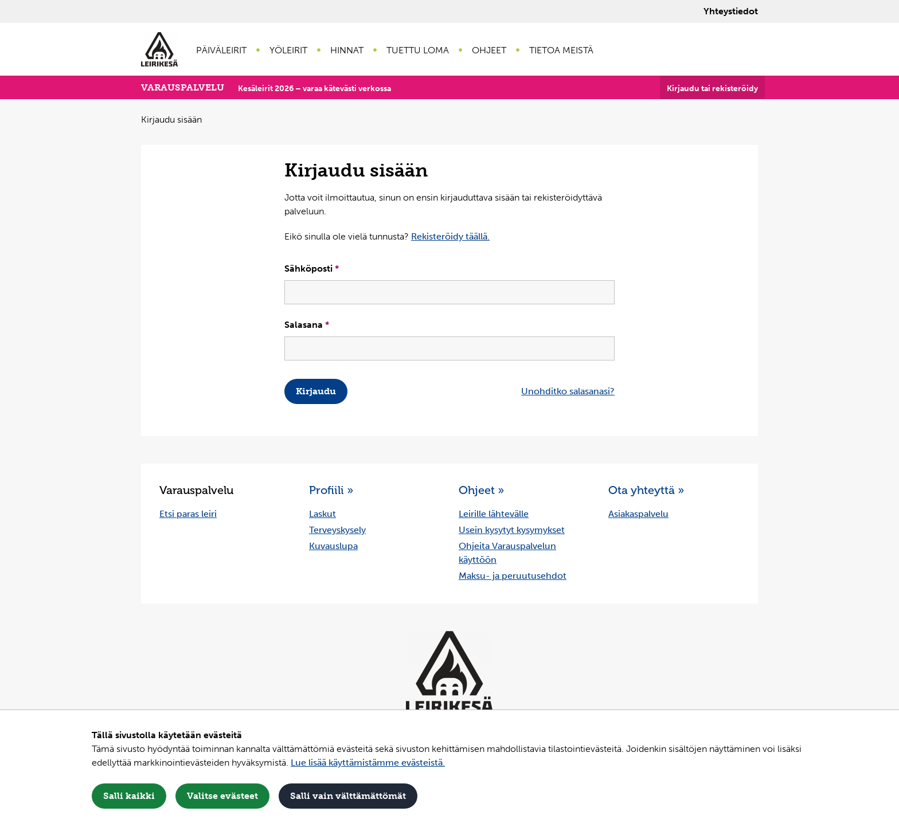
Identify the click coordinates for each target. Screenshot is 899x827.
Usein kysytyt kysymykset (512, 529)
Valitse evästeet (222, 795)
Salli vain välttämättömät (348, 795)
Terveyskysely (337, 529)
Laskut (322, 513)
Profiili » (331, 490)
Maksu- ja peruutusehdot (512, 575)
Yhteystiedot (730, 11)
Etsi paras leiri (188, 513)
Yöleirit (288, 50)
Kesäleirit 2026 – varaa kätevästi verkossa (314, 88)
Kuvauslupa (333, 545)
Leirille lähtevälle (494, 513)
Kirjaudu (316, 391)
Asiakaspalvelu (638, 513)
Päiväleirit (221, 50)
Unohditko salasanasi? (568, 391)
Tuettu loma (417, 50)
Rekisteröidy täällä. (450, 236)
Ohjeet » (481, 490)
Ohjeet (489, 50)
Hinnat (346, 50)
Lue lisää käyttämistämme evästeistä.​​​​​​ (368, 762)
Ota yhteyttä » (646, 490)
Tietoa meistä (561, 50)
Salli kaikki (129, 795)
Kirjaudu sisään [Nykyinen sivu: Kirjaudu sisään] (171, 119)
